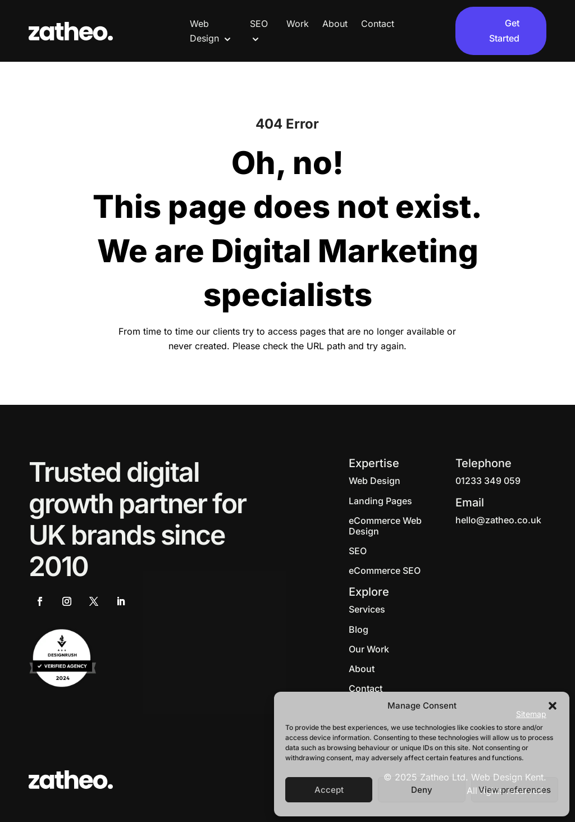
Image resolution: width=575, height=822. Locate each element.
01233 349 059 (488, 480)
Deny (421, 789)
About (335, 23)
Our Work (369, 649)
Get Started (504, 30)
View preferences (514, 789)
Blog (358, 629)
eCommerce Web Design (385, 526)
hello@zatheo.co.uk (498, 520)
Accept (329, 789)
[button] (552, 705)
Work (297, 23)
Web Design (374, 480)
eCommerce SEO (385, 570)
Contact (377, 23)
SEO (358, 550)
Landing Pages (380, 500)
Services (367, 609)
